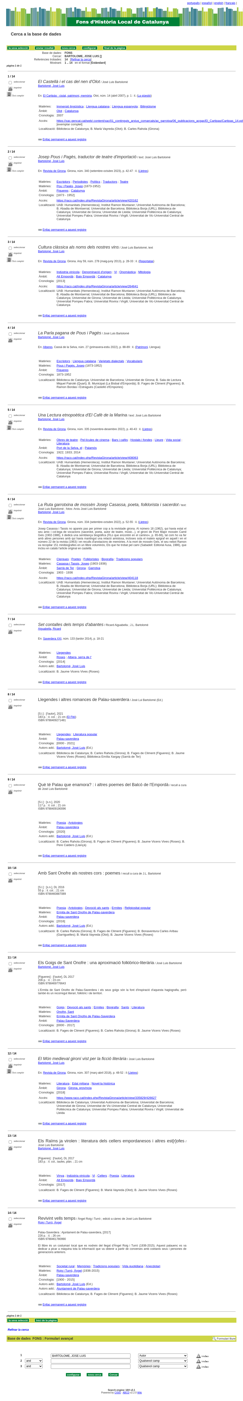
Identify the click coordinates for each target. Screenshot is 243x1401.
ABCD (126, 1392)
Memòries (84, 1266)
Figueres (63, 190)
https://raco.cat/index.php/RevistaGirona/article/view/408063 (97, 457)
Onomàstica (127, 272)
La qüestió (144, 95)
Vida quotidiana (132, 1266)
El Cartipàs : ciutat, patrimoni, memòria (67, 95)
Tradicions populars (129, 559)
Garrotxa (94, 568)
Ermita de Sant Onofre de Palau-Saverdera (86, 1016)
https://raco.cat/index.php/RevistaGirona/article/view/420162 (97, 200)
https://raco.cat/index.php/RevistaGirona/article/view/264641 (97, 286)
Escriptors (63, 181)
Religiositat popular (138, 908)
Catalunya (72, 111)
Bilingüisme (148, 106)
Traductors (110, 181)
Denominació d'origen (97, 272)
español (207, 3)
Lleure (159, 440)
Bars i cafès (120, 440)
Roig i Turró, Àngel (49, 1222)
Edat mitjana (80, 1083)
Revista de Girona (54, 171)
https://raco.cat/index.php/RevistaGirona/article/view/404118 (97, 578)
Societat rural (66, 1266)
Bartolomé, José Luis (51, 85)
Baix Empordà (85, 276)
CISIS (117, 1392)
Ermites (117, 908)
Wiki (139, 1392)
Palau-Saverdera (68, 1020)
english (218, 3)
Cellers (102, 1175)
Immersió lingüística (70, 106)
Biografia (107, 559)
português (193, 3)
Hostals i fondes (141, 440)
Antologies (75, 822)
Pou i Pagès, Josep (70, 186)
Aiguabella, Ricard (49, 628)
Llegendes (64, 652)
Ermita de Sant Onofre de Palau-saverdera (85, 912)
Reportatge (146, 261)
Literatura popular (85, 734)
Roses (61, 657)
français (230, 3)
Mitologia (144, 272)
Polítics (95, 181)
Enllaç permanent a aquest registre (64, 139)
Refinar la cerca (81, 59)
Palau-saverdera (68, 738)
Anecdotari (153, 1266)
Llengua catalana (97, 106)
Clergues (63, 559)
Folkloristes (91, 559)
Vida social (173, 440)
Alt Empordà (65, 276)
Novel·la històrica (103, 1083)
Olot (59, 111)
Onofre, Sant (65, 1011)
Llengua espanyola (125, 106)
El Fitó (71, 717)
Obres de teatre (67, 440)
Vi (115, 272)
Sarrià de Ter (65, 568)
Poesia (61, 822)
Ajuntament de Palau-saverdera (78, 1288)
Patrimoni (142, 347)
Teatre (124, 181)
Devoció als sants (97, 908)
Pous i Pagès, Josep (71, 365)
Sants (125, 1007)
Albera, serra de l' (79, 657)
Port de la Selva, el (69, 448)
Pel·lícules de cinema (94, 440)
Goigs (61, 1007)
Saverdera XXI (52, 638)
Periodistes (80, 181)
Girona (81, 568)
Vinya (60, 1175)
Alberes (48, 347)
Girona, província (80, 1088)
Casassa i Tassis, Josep (73, 563)
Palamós (91, 448)
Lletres (143, 171)
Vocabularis (134, 361)
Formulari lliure (226, 1338)
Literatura (63, 443)
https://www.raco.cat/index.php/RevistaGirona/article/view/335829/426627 (106, 1098)
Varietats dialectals (111, 361)
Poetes (76, 559)
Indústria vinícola (68, 272)
